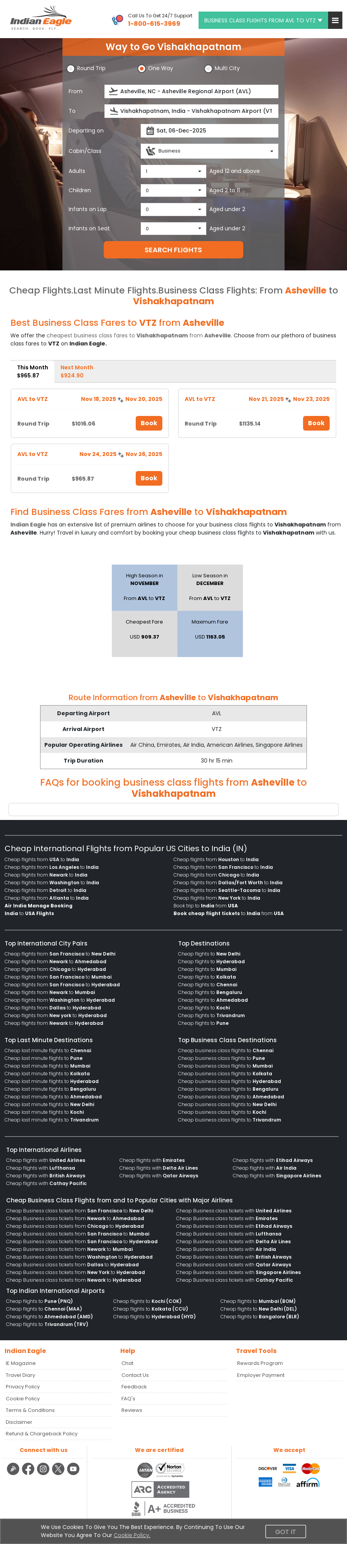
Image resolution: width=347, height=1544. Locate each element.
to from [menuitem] (229, 913)
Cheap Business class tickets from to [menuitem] (79, 1210)
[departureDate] (209, 130)
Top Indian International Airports (55, 1291)
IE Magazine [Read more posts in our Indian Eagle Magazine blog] (21, 1363)
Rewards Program (260, 1363)
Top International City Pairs (46, 943)
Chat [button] (127, 1363)
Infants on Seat (89, 228)
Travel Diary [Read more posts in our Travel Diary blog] (20, 1375)
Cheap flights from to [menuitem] (42, 859)
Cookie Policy (23, 1398)
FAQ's (128, 1398)
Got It (285, 1531)
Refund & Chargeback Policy (41, 1433)
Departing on (86, 130)
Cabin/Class (85, 151)
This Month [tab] (32, 371)
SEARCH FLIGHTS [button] (173, 250)
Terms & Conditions (30, 1410)
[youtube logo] (73, 1474)
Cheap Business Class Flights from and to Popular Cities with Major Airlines (119, 1200)
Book (149, 423)
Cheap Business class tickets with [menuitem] (233, 1210)
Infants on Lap (88, 209)
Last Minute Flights (114, 290)
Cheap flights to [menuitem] (209, 954)
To (72, 111)
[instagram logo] (44, 1474)
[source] (191, 91)
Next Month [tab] (77, 371)
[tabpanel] (173, 438)
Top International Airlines (44, 1150)
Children (80, 190)
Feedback (134, 1386)
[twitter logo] (59, 1474)
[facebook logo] (29, 1474)
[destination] (191, 111)
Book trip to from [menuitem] (206, 905)
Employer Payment (261, 1375)
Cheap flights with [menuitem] (45, 1160)
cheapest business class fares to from (139, 335)
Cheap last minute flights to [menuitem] (48, 1050)
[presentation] (114, 91)
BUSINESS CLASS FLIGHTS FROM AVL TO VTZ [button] (263, 20)
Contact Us (135, 1375)
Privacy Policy (23, 1386)
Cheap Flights (40, 290)
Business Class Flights (206, 290)
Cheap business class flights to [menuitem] (225, 1050)
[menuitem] (38, 905)
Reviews (131, 1410)
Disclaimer (19, 1422)
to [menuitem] (29, 913)
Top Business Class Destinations (227, 1040)
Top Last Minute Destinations (49, 1040)
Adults (77, 171)
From (76, 91)
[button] (335, 20)
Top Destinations (204, 943)
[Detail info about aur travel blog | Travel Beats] (14, 1474)
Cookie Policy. (132, 1535)
